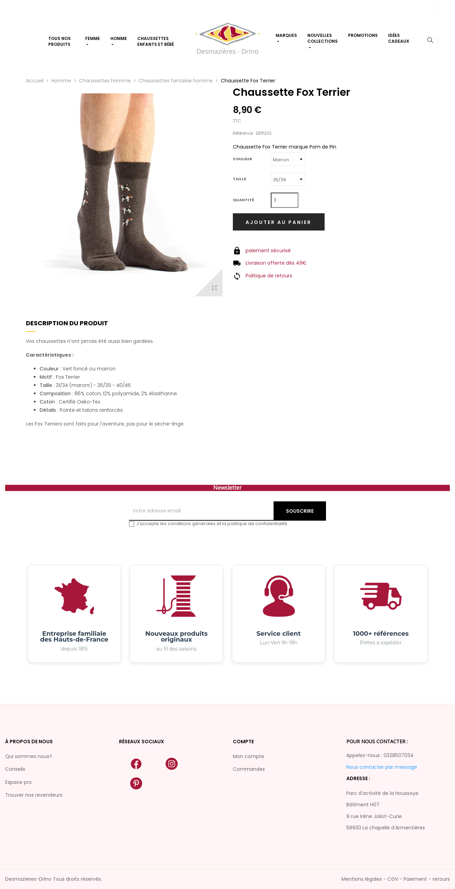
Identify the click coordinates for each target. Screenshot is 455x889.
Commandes (249, 769)
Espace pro (18, 782)
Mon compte (248, 756)
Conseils (15, 769)
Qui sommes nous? (28, 756)
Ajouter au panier (278, 222)
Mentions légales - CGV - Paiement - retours (396, 879)
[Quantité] (284, 200)
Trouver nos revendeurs (33, 794)
